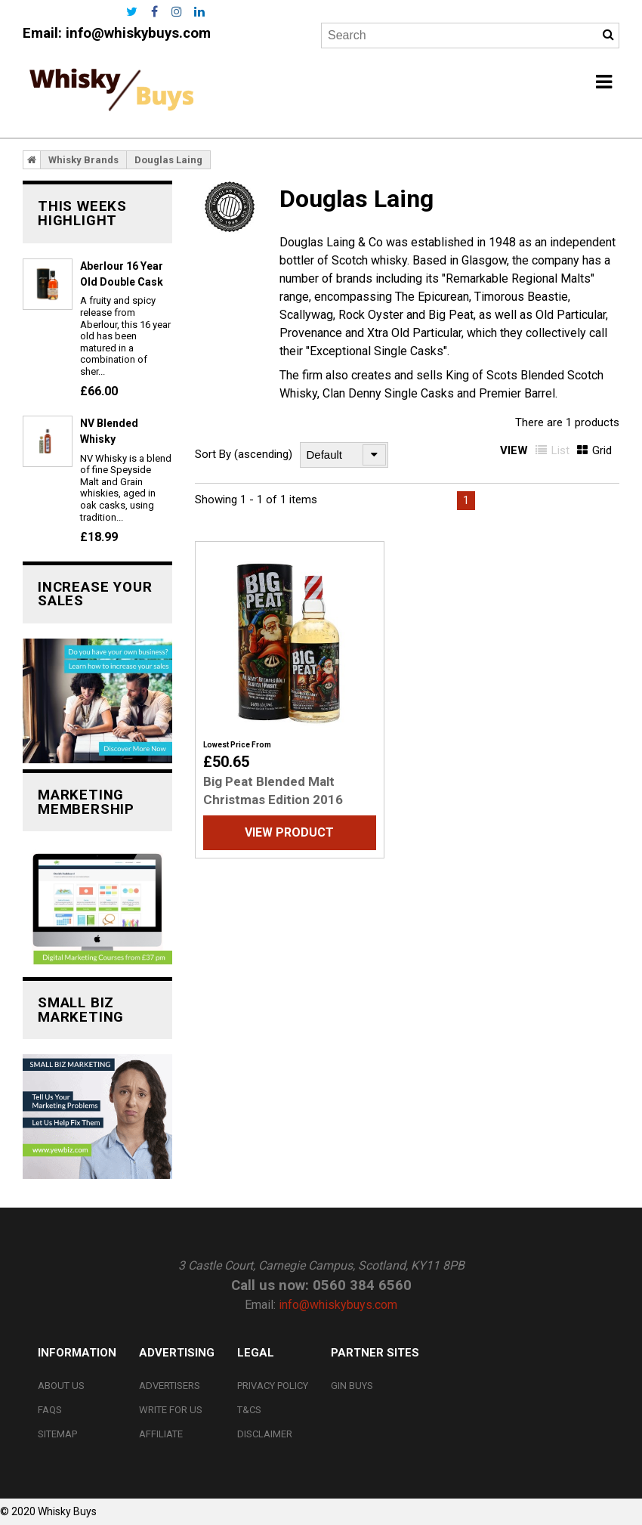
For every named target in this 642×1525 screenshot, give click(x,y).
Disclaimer (264, 1434)
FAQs (50, 1409)
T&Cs (249, 1409)
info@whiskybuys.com (138, 33)
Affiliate (161, 1434)
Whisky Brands (83, 159)
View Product (289, 832)
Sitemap (57, 1434)
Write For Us (170, 1409)
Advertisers (169, 1385)
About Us (61, 1385)
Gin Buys (352, 1385)
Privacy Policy (272, 1385)
